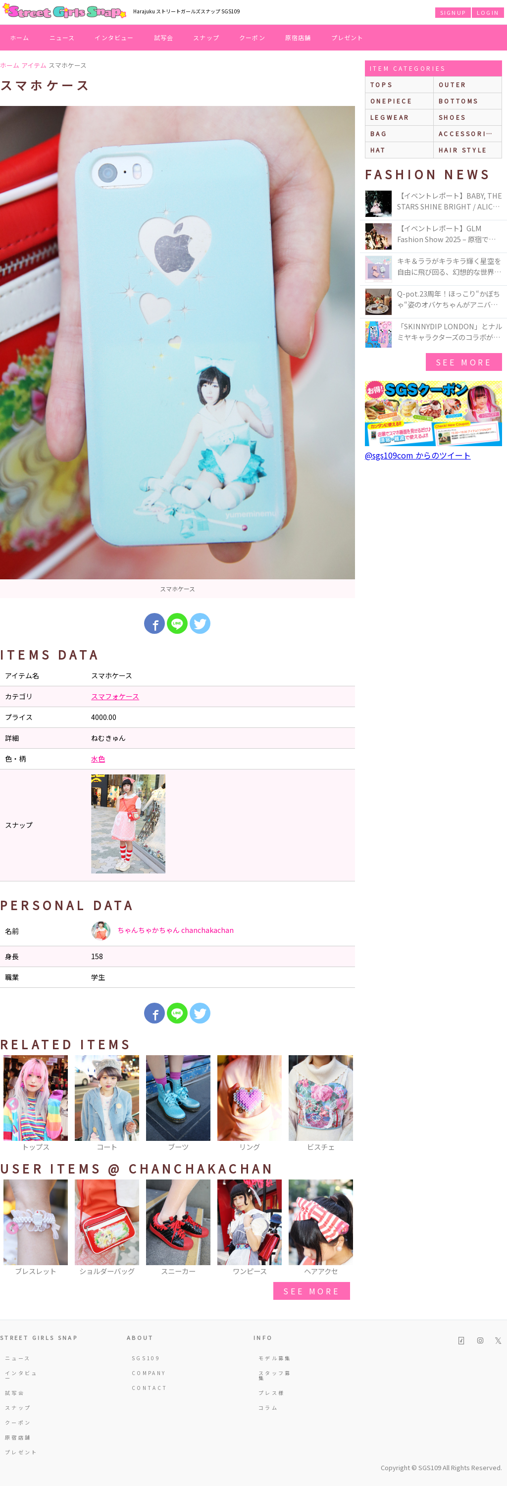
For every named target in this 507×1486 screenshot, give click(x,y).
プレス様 (271, 1392)
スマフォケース (115, 696)
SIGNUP (453, 12)
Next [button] (342, 1104)
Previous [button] (12, 1104)
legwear (390, 117)
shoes (452, 117)
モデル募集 (275, 1358)
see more (311, 1291)
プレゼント (347, 37)
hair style (463, 150)
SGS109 (146, 1358)
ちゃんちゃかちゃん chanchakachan (162, 931)
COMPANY (149, 1373)
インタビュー (114, 37)
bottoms (459, 101)
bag (379, 133)
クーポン (252, 37)
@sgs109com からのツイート (418, 455)
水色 (98, 759)
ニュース (62, 37)
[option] (177, 352)
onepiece (391, 101)
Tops (381, 84)
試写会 (164, 37)
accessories (468, 133)
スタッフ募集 (275, 1375)
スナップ (206, 37)
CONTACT (150, 1387)
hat (378, 150)
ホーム (20, 37)
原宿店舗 (298, 37)
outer (453, 84)
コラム (268, 1407)
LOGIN (488, 12)
